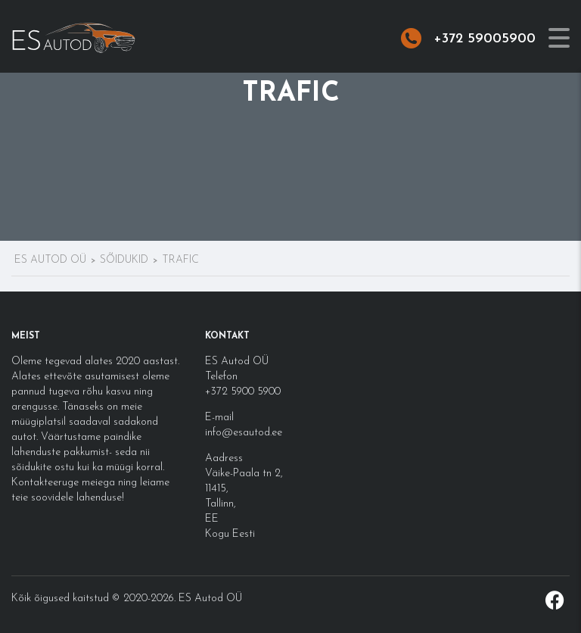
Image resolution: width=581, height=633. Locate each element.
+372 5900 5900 (243, 392)
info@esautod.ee (243, 432)
